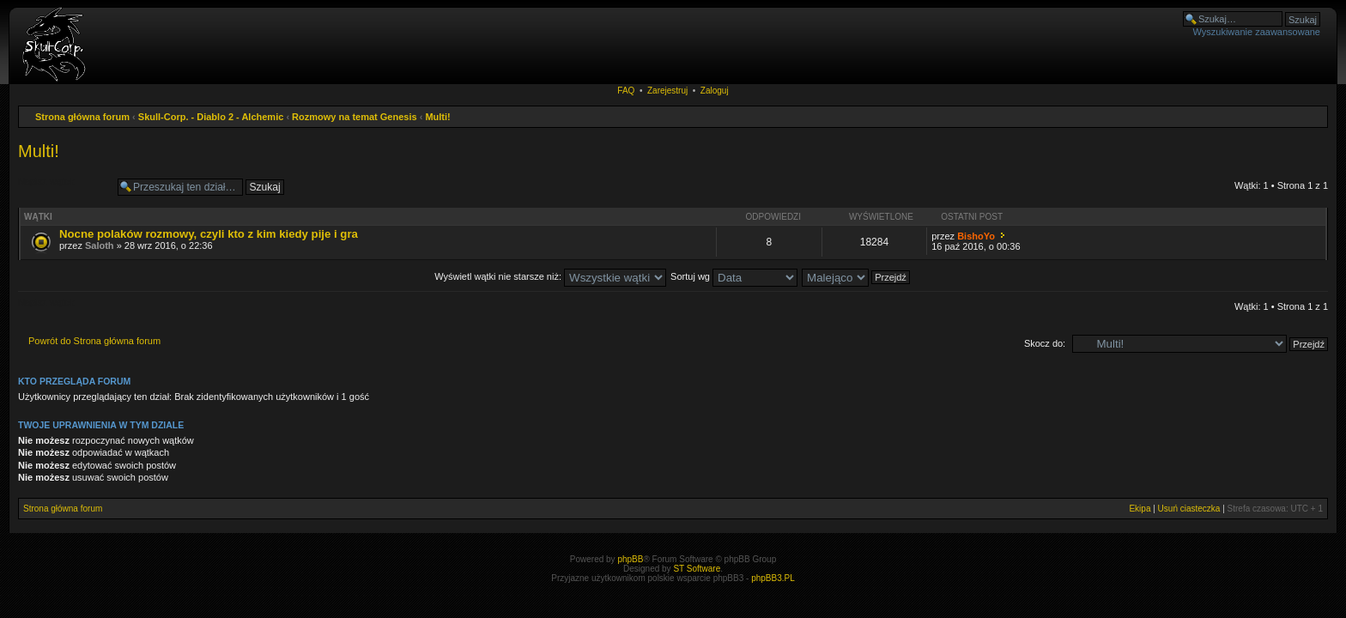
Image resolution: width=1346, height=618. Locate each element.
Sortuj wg (733, 276)
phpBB (630, 559)
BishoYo (976, 236)
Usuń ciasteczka (1189, 508)
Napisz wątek (63, 187)
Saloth (99, 245)
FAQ (625, 90)
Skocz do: (1044, 343)
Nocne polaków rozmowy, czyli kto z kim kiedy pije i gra (208, 233)
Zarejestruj (667, 90)
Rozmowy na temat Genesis (354, 117)
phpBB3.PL (773, 578)
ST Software (696, 568)
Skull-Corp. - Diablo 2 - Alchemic (211, 117)
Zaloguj (714, 90)
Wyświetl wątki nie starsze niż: (550, 276)
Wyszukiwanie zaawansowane (1256, 32)
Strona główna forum (82, 117)
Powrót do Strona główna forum (94, 341)
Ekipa (1139, 508)
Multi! (437, 117)
